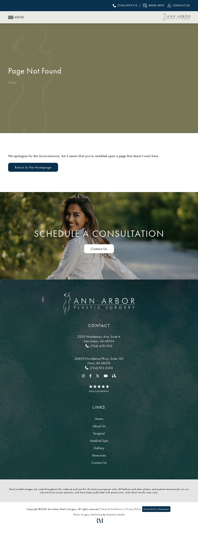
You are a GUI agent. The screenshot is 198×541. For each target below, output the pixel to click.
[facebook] (90, 375)
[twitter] (97, 375)
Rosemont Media (115, 514)
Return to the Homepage (33, 167)
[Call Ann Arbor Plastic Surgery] (125, 5)
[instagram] (83, 375)
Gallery (99, 448)
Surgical (99, 433)
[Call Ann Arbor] (99, 346)
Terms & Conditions (112, 509)
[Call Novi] (99, 367)
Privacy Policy (133, 509)
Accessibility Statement (156, 509)
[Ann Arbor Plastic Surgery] (176, 17)
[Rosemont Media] (99, 522)
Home (12, 82)
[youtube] (106, 375)
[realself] (114, 375)
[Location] (99, 338)
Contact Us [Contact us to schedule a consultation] (99, 249)
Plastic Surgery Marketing (87, 514)
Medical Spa (99, 441)
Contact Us (99, 463)
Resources (99, 455)
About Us (99, 426)
